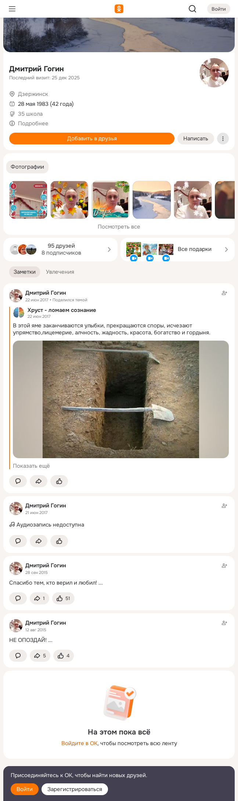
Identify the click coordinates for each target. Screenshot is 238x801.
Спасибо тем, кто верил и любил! (53, 582)
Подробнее (33, 123)
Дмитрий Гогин (36, 68)
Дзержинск (33, 94)
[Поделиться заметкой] (38, 481)
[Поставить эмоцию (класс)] (59, 481)
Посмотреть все (119, 226)
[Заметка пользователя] (119, 515)
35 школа (30, 114)
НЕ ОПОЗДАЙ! (28, 640)
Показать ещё (31, 466)
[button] (27, 167)
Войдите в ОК (79, 743)
